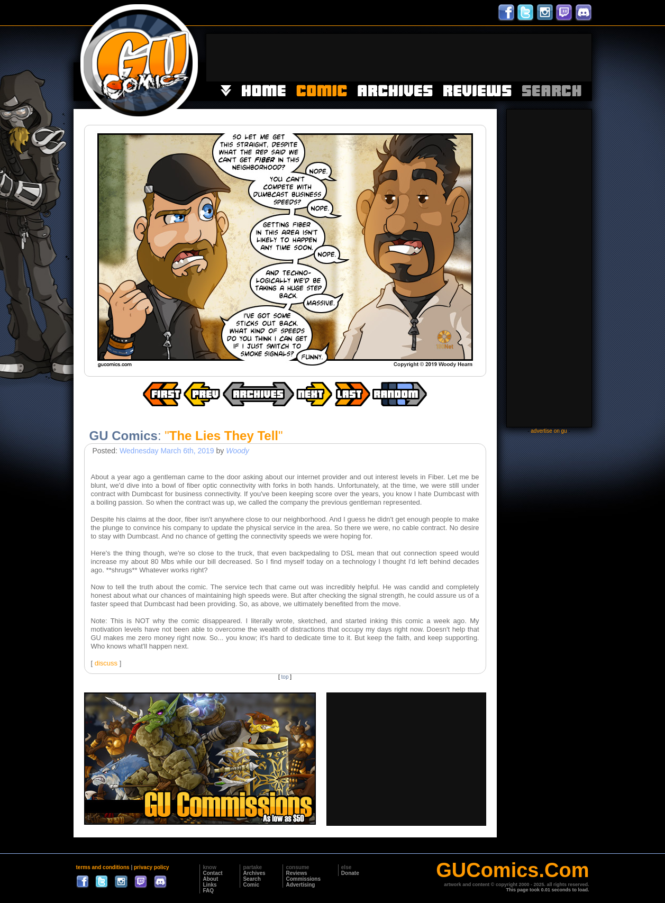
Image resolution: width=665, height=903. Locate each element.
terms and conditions (103, 867)
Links (209, 885)
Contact (212, 873)
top (285, 677)
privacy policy (151, 867)
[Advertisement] (398, 57)
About (210, 879)
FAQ (208, 890)
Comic (251, 885)
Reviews (296, 873)
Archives (254, 873)
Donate (350, 873)
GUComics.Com (512, 870)
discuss (106, 663)
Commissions (303, 879)
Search (251, 879)
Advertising (300, 885)
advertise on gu (549, 431)
